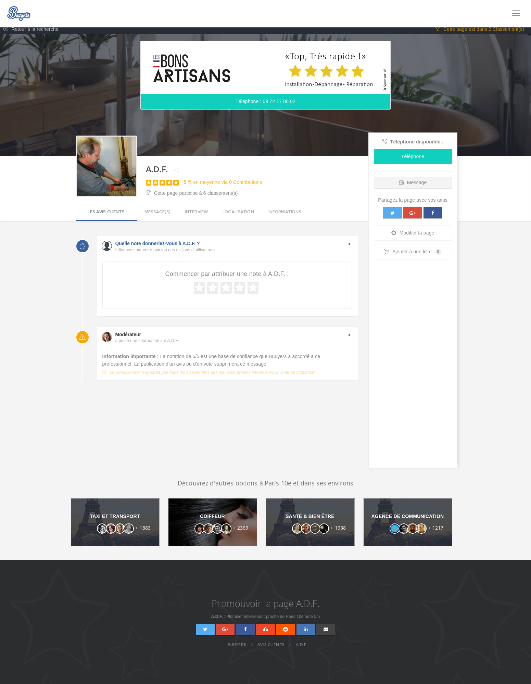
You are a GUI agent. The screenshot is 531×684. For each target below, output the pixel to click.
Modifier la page (412, 237)
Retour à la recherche (29, 33)
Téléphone (412, 160)
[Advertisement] (413, 369)
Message (413, 186)
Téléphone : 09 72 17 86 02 (265, 105)
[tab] (413, 184)
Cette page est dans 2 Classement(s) (479, 33)
